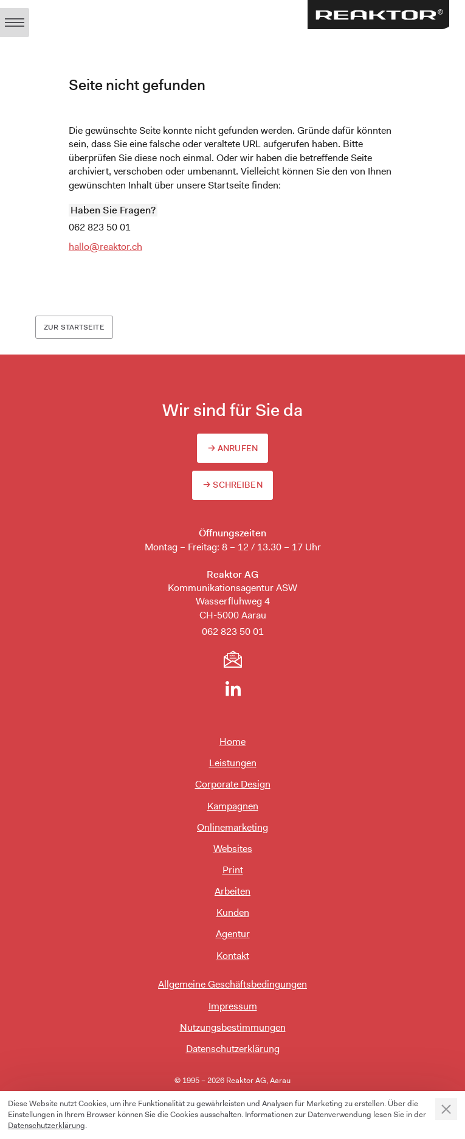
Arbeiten (232, 891)
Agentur (233, 933)
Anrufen (238, 448)
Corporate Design (232, 784)
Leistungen (233, 762)
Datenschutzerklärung (233, 1048)
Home (232, 741)
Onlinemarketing (232, 827)
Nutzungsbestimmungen (233, 1027)
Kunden (232, 912)
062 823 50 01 (100, 227)
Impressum (232, 1006)
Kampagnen (232, 806)
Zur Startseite (74, 327)
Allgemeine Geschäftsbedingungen (232, 984)
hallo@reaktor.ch (105, 246)
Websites (232, 848)
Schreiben (237, 485)
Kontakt (232, 955)
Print (232, 870)
